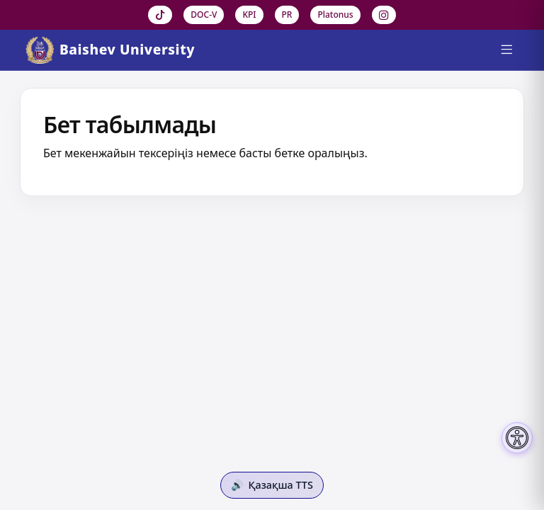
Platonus (335, 14)
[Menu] (506, 50)
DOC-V (204, 14)
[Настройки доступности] (517, 437)
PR (287, 14)
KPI (249, 14)
